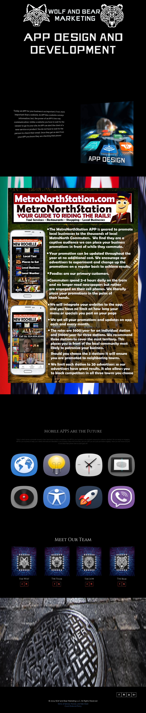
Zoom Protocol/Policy (73, 706)
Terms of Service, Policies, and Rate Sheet (73, 704)
